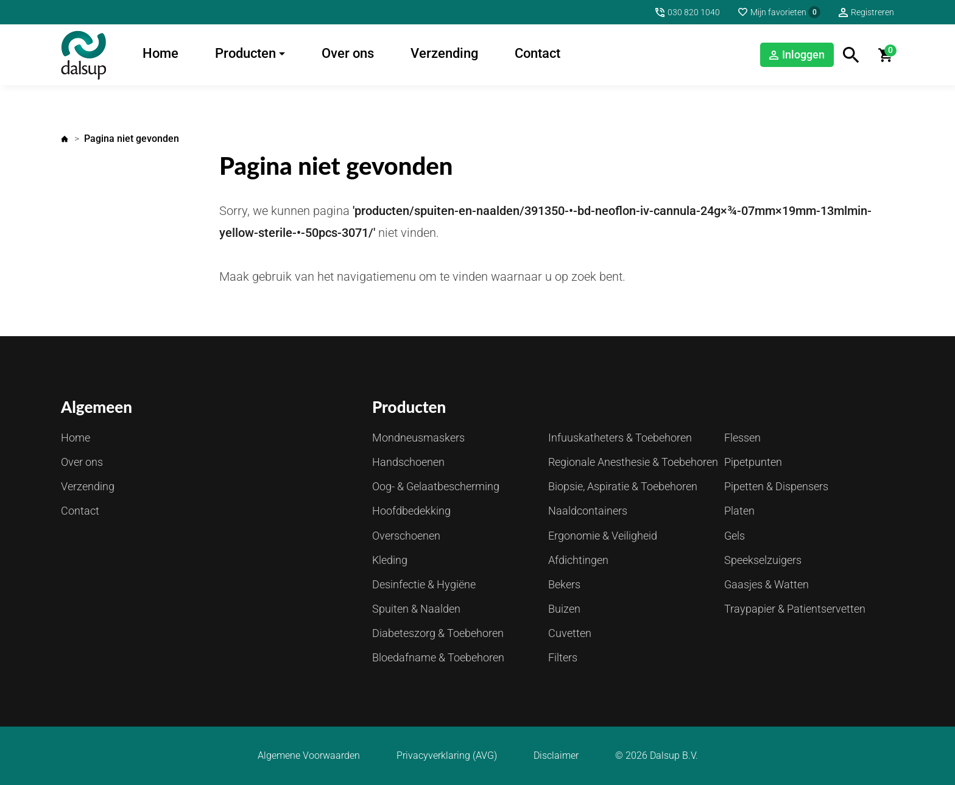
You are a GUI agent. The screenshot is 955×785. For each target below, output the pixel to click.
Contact (537, 53)
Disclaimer (556, 756)
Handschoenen (408, 462)
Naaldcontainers (587, 510)
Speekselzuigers (763, 560)
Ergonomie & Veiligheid (602, 535)
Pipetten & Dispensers (776, 486)
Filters (562, 657)
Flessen (742, 437)
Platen (739, 510)
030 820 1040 (694, 12)
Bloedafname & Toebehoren (438, 657)
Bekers (564, 584)
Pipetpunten (753, 462)
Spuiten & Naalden (416, 608)
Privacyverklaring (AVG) (446, 756)
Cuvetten (569, 633)
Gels (734, 535)
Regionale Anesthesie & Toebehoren (633, 462)
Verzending (444, 53)
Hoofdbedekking (411, 510)
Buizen (564, 608)
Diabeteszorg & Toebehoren (438, 633)
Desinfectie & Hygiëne (424, 584)
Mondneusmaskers (418, 437)
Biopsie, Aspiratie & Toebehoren (622, 486)
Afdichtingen (578, 560)
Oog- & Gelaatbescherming (435, 486)
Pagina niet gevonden (131, 138)
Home (160, 53)
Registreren (872, 12)
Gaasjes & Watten (766, 584)
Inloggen (803, 54)
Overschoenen (406, 535)
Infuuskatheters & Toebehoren (620, 437)
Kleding (389, 560)
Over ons (348, 53)
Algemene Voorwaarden (309, 756)
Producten (245, 53)
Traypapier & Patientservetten (794, 608)
